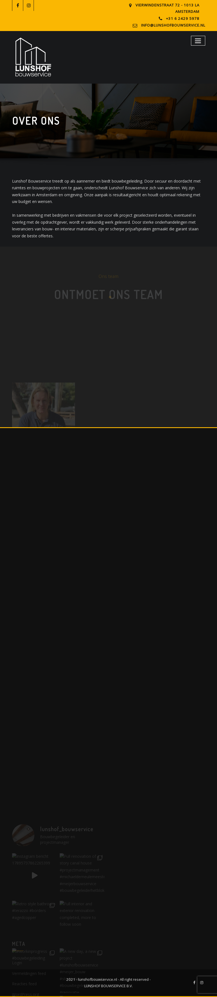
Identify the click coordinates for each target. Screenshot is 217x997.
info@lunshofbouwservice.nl (173, 25)
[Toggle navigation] (198, 41)
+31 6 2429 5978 (182, 18)
